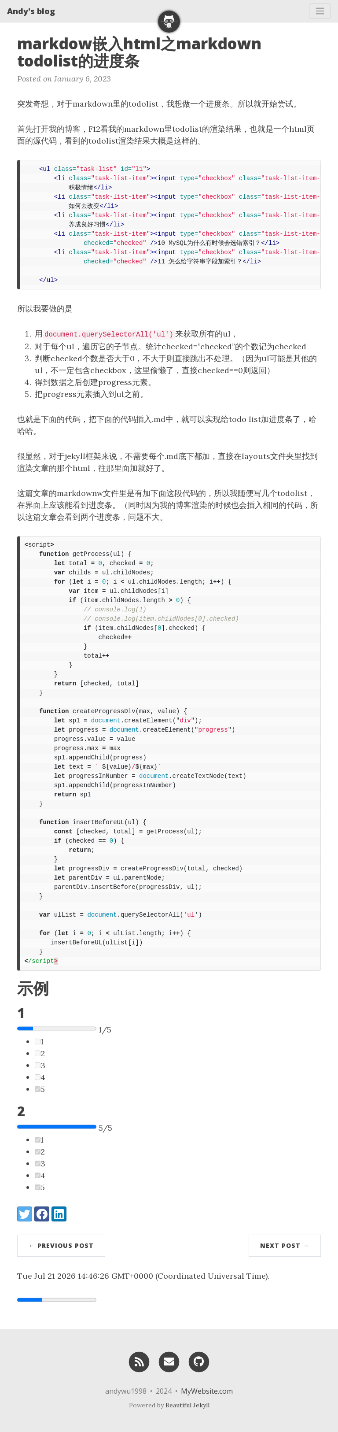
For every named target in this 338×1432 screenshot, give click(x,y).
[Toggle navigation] (320, 11)
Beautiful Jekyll (187, 1405)
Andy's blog (31, 11)
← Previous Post (61, 1245)
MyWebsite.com (207, 1391)
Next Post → (284, 1245)
